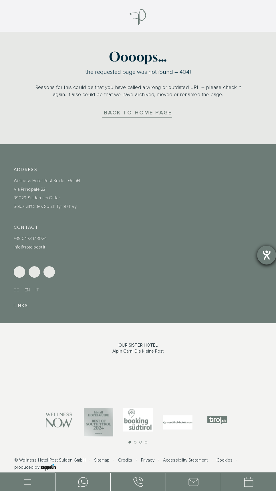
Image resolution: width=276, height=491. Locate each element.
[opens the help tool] (266, 255)
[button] (129, 442)
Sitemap (102, 460)
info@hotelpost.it (29, 247)
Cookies (225, 460)
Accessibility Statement (185, 460)
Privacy (147, 460)
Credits (125, 460)
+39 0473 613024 (30, 238)
